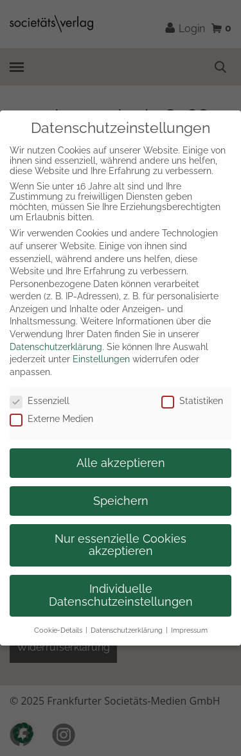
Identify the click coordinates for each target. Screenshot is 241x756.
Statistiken (192, 401)
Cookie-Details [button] (58, 630)
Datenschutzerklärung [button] (127, 630)
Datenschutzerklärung (56, 347)
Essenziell (39, 401)
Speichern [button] (120, 501)
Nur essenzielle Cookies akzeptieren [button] (120, 545)
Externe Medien (51, 419)
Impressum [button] (189, 630)
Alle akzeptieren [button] (120, 463)
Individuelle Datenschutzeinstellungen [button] (121, 595)
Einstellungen (101, 359)
